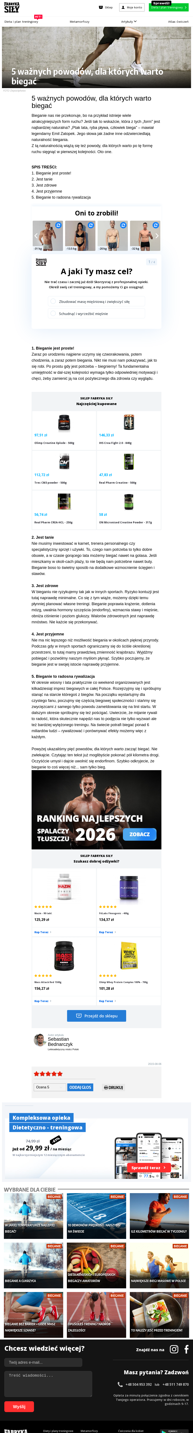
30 (134, 1395)
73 (137, 1401)
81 (172, 1401)
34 (151, 1395)
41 (181, 1395)
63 (94, 1401)
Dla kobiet (87, 1331)
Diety (46, 1344)
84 (185, 1401)
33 (147, 1395)
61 (85, 1401)
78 (159, 1401)
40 (177, 1395)
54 (55, 1401)
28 (125, 1395)
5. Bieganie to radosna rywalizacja (61, 197)
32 (143, 1395)
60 (81, 1401)
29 (130, 1395)
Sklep (46, 1331)
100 (104, 1408)
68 (116, 1401)
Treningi (48, 1337)
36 (160, 1395)
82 (176, 1401)
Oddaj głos (80, 993)
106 (141, 1408)
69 (120, 1401)
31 (138, 1395)
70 (124, 1401)
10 (47, 1395)
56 (64, 1401)
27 (121, 1395)
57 (68, 1401)
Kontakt (94, 1383)
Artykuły (129, 21)
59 (77, 1401)
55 (59, 1401)
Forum (122, 1363)
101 (110, 1408)
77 (155, 1401)
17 (78, 1395)
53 (51, 1401)
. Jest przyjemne (48, 191)
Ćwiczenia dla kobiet (131, 1324)
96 (86, 1408)
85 (39, 1408)
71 (129, 1401)
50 (38, 1401)
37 (164, 1395)
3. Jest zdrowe (44, 185)
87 (47, 1408)
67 (111, 1401)
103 (122, 1408)
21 (95, 1395)
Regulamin (75, 1383)
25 (112, 1395)
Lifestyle (86, 1357)
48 (29, 1401)
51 (42, 1401)
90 (60, 1408)
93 (73, 1408)
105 (135, 1408)
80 (168, 1401)
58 (72, 1401)
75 (146, 1401)
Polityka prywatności (135, 1383)
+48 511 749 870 (175, 1278)
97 (91, 1408)
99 (99, 1408)
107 (147, 1408)
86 (43, 1408)
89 (56, 1408)
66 (107, 1401)
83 (181, 1401)
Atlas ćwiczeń (178, 21)
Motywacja (125, 1337)
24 (108, 1395)
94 (78, 1408)
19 (86, 1395)
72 (133, 1401)
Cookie (110, 1383)
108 (153, 1408)
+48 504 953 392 (138, 1278)
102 (116, 1408)
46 (21, 1401)
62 (90, 1401)
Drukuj (113, 994)
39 (173, 1395)
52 (46, 1401)
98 (95, 1408)
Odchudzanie (89, 1344)
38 (168, 1395)
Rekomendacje (127, 1357)
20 (91, 1395)
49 (33, 1401)
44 (12, 1401)
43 (8, 1401)
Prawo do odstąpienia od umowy (76, 1418)
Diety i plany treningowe (58, 1324)
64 (98, 1401)
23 (104, 1395)
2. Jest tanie (42, 179)
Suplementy (50, 1350)
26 (117, 1395)
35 (156, 1395)
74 (142, 1401)
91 (65, 1408)
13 (60, 1395)
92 (69, 1408)
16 (73, 1395)
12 (56, 1395)
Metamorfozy (79, 21)
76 (150, 1401)
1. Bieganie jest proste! (51, 173)
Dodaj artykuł (52, 1383)
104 (129, 1408)
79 (163, 1401)
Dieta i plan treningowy (22, 20)
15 (69, 1395)
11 (52, 1395)
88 (52, 1408)
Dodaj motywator (129, 1344)
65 (103, 1401)
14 (65, 1395)
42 (186, 1395)
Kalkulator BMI (127, 1331)
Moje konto (88, 1337)
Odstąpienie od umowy (124, 1418)
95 (82, 1408)
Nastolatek (88, 1350)
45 (16, 1401)
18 (82, 1395)
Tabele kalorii (126, 1350)
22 (99, 1395)
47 (25, 1401)
